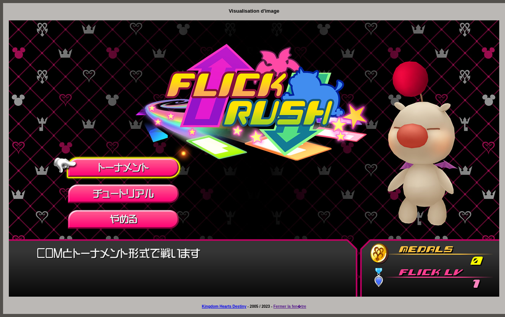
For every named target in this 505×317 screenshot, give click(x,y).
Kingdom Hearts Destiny (224, 306)
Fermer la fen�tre (290, 306)
